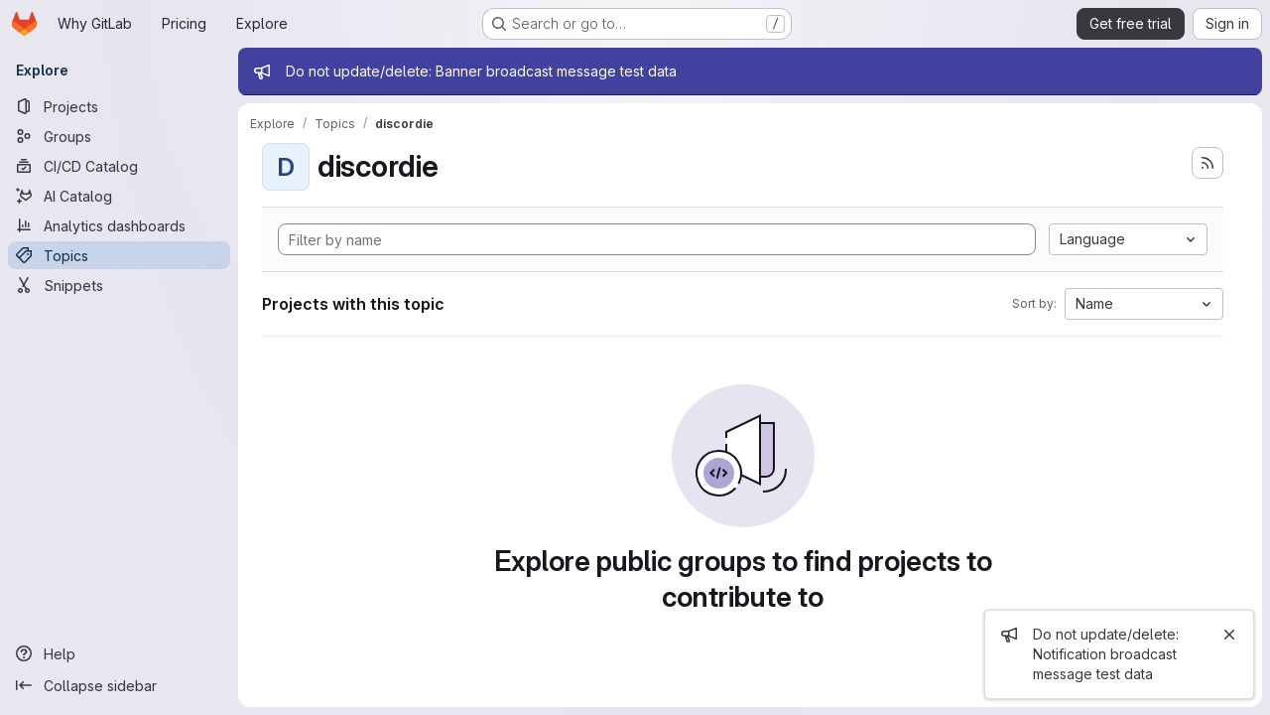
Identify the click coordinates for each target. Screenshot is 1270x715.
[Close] (1229, 634)
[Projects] (119, 106)
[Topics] (119, 255)
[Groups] (119, 136)
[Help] (119, 653)
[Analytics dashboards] (119, 225)
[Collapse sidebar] (119, 685)
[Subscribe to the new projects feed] (1207, 163)
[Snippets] (119, 285)
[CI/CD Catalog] (119, 166)
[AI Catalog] (119, 196)
